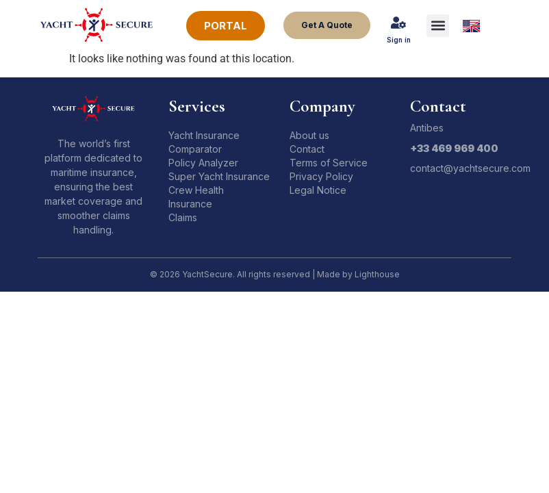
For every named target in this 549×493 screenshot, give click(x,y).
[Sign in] (398, 22)
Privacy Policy (321, 176)
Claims (182, 217)
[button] (437, 25)
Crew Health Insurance (196, 197)
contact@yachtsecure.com (470, 168)
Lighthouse (377, 274)
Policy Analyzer (203, 162)
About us (309, 135)
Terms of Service (329, 162)
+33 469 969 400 (454, 148)
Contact (307, 149)
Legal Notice (318, 190)
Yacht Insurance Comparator (204, 142)
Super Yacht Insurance (219, 176)
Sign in (399, 40)
